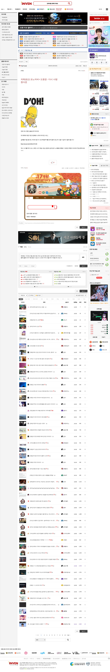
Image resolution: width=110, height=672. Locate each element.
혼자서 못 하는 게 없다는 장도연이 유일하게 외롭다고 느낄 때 (47, 481)
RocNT (65, 475)
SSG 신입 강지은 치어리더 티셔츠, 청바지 (42, 352)
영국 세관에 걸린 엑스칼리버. (39, 501)
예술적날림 (23, 66)
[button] (34, 286)
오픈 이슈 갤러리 (6, 64)
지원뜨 (65, 540)
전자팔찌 (66, 501)
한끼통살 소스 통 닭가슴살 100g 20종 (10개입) (99, 219)
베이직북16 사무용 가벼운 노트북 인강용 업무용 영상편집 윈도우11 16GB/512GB (99, 211)
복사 (27, 61)
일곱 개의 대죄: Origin (7, 107)
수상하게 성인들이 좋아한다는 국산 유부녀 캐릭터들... (45, 514)
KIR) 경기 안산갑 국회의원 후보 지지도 (41, 391)
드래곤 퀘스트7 (5, 115)
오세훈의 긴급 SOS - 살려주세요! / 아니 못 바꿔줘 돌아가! (46, 520)
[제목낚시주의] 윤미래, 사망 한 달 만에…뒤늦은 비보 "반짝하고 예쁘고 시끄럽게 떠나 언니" (54, 611)
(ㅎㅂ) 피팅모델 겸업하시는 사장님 (40, 565)
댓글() (83, 70)
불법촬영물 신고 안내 (66, 658)
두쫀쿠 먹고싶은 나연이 (37, 423)
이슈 (27, 299)
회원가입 (107, 23)
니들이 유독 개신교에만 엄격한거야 (40, 617)
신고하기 (71, 168)
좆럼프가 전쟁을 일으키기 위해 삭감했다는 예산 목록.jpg (45, 578)
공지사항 (84, 658)
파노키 (65, 320)
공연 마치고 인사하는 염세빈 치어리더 (41, 371)
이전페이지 (69, 266)
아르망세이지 (67, 585)
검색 (68, 639)
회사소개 (26, 658)
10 (65, 635)
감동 (79, 299)
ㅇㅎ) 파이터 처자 (36, 585)
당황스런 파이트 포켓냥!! (38, 443)
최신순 (29, 247)
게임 (58, 299)
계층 (73, 299)
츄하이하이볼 (67, 333)
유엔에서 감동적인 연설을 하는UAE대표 (41, 494)
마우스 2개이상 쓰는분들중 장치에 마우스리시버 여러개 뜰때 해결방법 (49, 604)
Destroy (65, 313)
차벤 (3, 89)
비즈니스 (32, 658)
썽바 (65, 507)
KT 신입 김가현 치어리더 (38, 449)
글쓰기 (83, 291)
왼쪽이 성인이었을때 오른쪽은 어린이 (41, 533)
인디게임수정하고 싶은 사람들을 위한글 (41, 475)
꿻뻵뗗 (65, 611)
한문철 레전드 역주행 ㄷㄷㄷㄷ (39, 540)
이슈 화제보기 (82, 33)
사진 (68, 299)
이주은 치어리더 (35, 462)
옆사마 (65, 494)
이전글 (32, 266)
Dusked (65, 578)
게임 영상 (4, 100)
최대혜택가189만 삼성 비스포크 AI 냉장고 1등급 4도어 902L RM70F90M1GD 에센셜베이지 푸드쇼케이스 (99, 214)
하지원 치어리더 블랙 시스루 (39, 455)
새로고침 (85, 247)
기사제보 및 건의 (6, 32)
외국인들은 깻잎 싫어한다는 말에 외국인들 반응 (43, 591)
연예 (35, 299)
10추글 (31, 295)
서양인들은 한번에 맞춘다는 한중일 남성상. (42, 527)
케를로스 (66, 307)
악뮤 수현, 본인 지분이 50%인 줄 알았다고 (42, 365)
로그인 (100, 9)
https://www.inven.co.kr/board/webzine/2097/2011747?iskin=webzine (39, 223)
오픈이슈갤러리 (83, 61)
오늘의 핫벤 (5, 67)
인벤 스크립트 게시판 (7, 37)
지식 (63, 299)
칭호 (53, 197)
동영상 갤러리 (5, 29)
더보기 (47, 192)
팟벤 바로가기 (5, 84)
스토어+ (107, 69)
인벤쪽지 (40, 192)
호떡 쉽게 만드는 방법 (37, 307)
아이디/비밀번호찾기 (95, 23)
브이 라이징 (5, 105)
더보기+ (50, 271)
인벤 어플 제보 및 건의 (7, 34)
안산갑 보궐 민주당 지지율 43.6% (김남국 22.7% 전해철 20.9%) (47, 313)
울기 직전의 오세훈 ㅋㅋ (37, 624)
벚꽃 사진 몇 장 (35, 345)
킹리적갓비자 (67, 604)
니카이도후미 (67, 533)
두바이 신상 (34, 326)
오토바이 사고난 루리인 (37, 553)
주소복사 (21, 223)
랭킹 (45, 197)
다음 (68, 635)
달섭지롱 (66, 365)
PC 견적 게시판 (5, 74)
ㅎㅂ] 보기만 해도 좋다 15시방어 (39, 358)
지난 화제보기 (73, 33)
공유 (63, 168)
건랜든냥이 (66, 345)
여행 (3, 94)
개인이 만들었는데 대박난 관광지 (40, 507)
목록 (79, 70)
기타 (84, 299)
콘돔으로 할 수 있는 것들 (38, 468)
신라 (65, 481)
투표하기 (99, 277)
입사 (65, 352)
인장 (29, 198)
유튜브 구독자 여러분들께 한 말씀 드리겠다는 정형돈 (45, 546)
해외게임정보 (5, 97)
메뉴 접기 (75, 198)
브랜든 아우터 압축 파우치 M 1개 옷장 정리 (99, 217)
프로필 (37, 197)
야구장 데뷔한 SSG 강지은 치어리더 (40, 436)
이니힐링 (43, 192)
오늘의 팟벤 (5, 69)
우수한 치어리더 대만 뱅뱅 (38, 417)
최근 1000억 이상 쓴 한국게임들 (39, 572)
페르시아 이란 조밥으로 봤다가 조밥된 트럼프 (43, 559)
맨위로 (76, 266)
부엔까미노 (66, 339)
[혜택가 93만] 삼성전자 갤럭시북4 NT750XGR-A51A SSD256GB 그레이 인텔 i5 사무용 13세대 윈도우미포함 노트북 (99, 222)
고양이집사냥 (67, 572)
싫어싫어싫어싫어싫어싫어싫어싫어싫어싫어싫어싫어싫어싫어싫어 (48, 488)
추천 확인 (82, 168)
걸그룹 (3, 92)
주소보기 (21, 61)
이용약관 (38, 658)
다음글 (25, 266)
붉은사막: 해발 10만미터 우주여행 (40, 410)
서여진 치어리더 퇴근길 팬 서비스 (40, 397)
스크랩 (66, 168)
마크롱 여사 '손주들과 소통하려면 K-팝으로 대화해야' (45, 333)
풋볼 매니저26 (5, 118)
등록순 (25, 247)
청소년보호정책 (56, 658)
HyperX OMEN (5, 102)
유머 (42, 299)
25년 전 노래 (34, 320)
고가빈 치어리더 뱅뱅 (37, 384)
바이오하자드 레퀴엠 (7, 112)
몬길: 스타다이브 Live (100, 56)
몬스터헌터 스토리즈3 (7, 110)
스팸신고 (76, 168)
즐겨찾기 (39, 295)
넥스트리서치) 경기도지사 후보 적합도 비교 (42, 378)
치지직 (3, 87)
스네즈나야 (66, 617)
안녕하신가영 (67, 624)
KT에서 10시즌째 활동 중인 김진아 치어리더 (42, 404)
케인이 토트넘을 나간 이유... (38, 598)
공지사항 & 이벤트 (6, 27)
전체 (21, 299)
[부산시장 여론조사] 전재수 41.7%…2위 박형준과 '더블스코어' (47, 339)
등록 (83, 257)
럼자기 (65, 410)
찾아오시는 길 (76, 658)
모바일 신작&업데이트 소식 (8, 39)
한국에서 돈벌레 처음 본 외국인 (39, 430)
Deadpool (66, 358)
